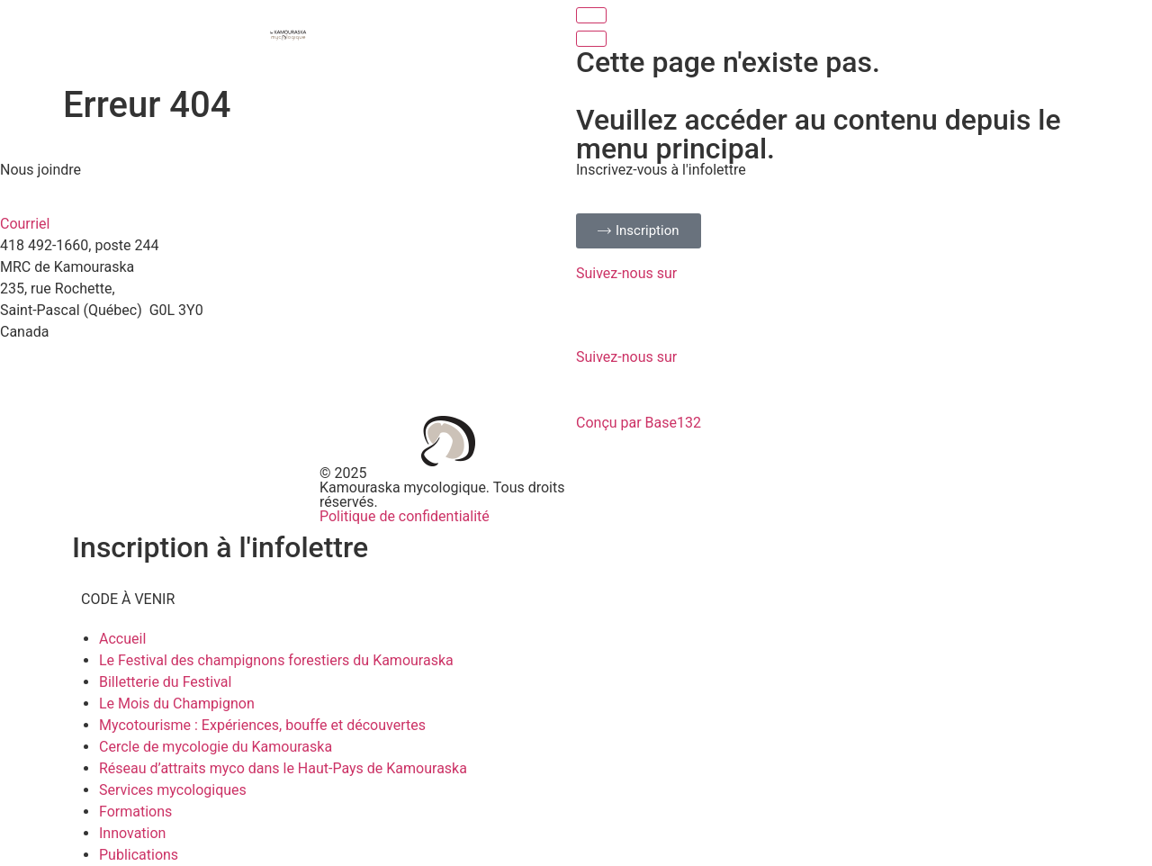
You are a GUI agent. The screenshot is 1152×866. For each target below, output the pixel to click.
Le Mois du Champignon (177, 703)
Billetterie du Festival (165, 681)
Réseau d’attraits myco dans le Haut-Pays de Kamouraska (283, 768)
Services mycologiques (173, 789)
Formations (135, 811)
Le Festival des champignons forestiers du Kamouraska (276, 660)
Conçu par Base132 (638, 422)
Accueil (122, 638)
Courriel (25, 223)
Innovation (132, 833)
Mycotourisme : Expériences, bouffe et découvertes (262, 725)
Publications (138, 854)
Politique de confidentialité (405, 516)
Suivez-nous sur (626, 273)
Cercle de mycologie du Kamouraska (215, 746)
